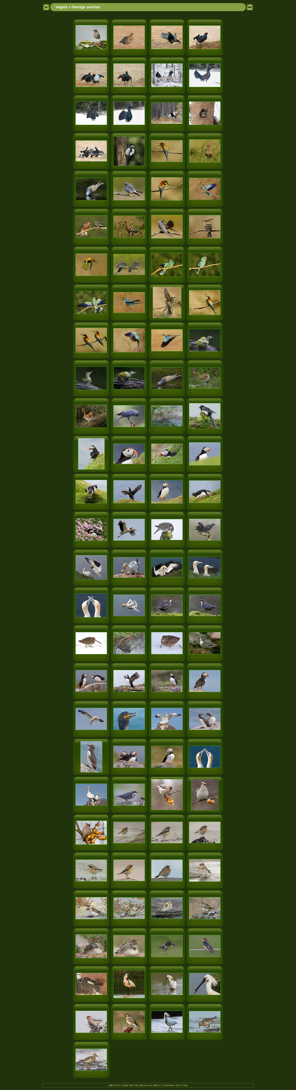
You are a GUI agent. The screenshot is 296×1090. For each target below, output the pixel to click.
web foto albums (138, 1085)
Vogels (61, 7)
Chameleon (169, 1085)
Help (185, 1085)
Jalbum (156, 1085)
